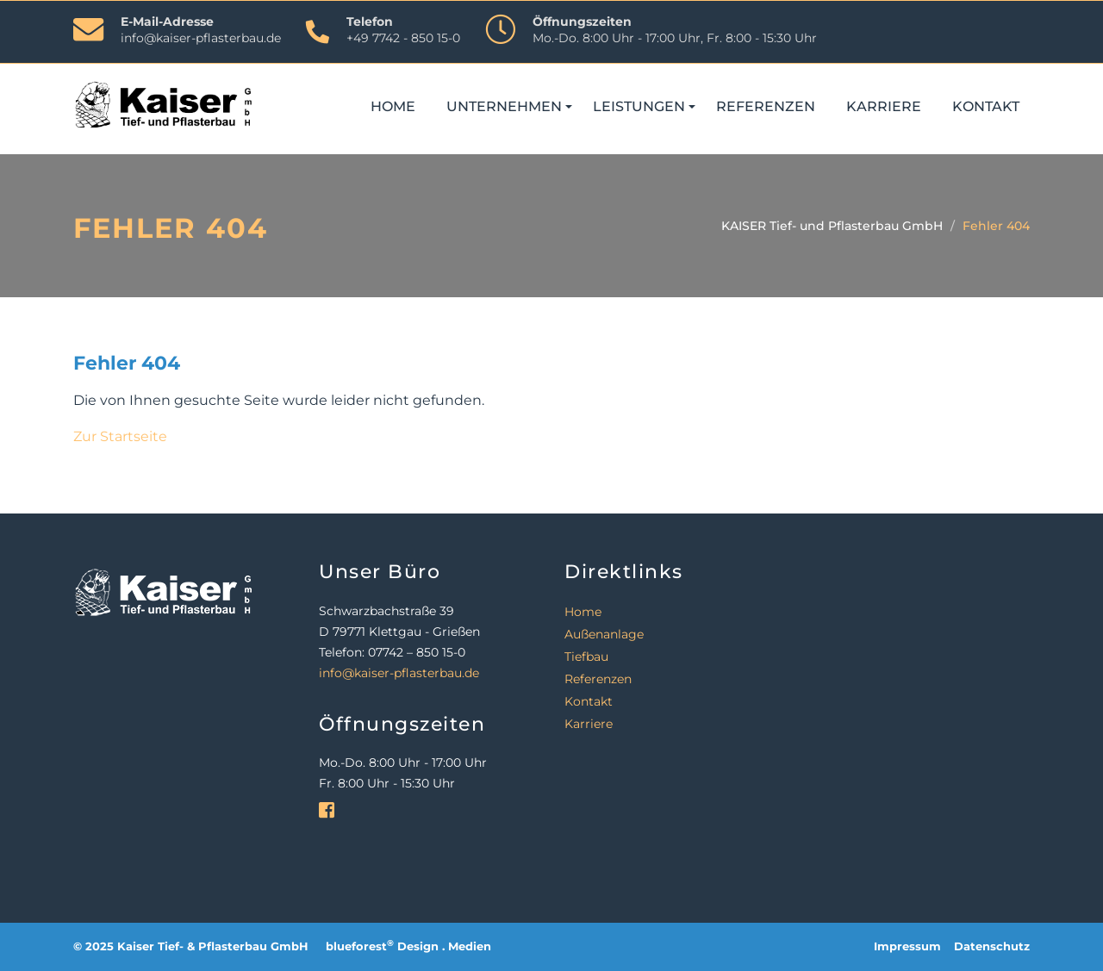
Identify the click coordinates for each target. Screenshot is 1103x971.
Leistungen (639, 106)
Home (393, 106)
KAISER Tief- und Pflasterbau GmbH (832, 225)
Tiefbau (586, 656)
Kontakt (985, 106)
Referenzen (765, 106)
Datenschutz (992, 946)
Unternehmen (504, 106)
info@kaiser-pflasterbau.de (201, 38)
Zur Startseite (120, 436)
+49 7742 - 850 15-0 (403, 38)
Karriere (883, 106)
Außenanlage (604, 634)
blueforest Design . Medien (408, 946)
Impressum (907, 946)
